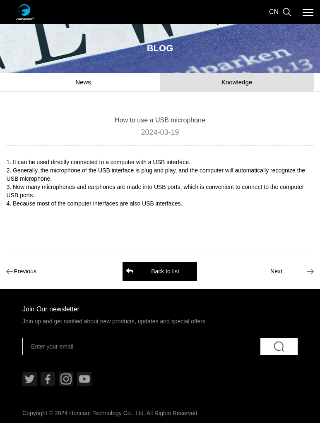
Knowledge (236, 82)
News (83, 82)
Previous (25, 271)
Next (276, 271)
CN (274, 11)
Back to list (165, 271)
